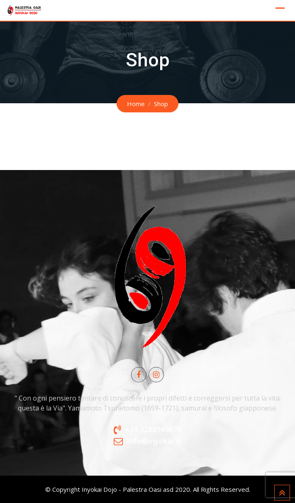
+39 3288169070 (153, 429)
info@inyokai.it (154, 441)
